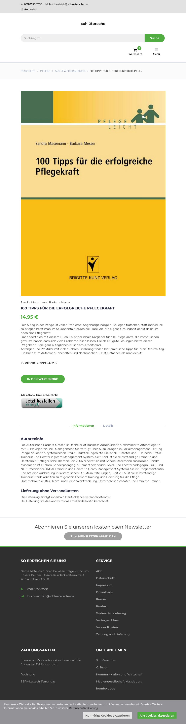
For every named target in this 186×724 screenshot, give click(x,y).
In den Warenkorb (39, 379)
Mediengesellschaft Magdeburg (119, 681)
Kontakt (102, 606)
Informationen (83, 425)
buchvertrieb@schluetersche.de (66, 4)
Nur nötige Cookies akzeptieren (107, 715)
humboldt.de (105, 688)
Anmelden (29, 9)
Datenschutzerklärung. (84, 708)
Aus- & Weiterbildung (70, 70)
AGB (99, 571)
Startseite (28, 70)
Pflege (45, 70)
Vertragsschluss (107, 620)
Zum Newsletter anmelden (90, 536)
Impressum (104, 585)
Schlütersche (105, 660)
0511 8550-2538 (31, 4)
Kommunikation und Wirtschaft (119, 674)
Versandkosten (107, 627)
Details (108, 425)
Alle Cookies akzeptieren (157, 715)
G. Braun (102, 667)
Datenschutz (105, 578)
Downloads (104, 592)
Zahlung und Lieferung (113, 634)
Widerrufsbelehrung (111, 613)
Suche (154, 38)
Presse (101, 599)
